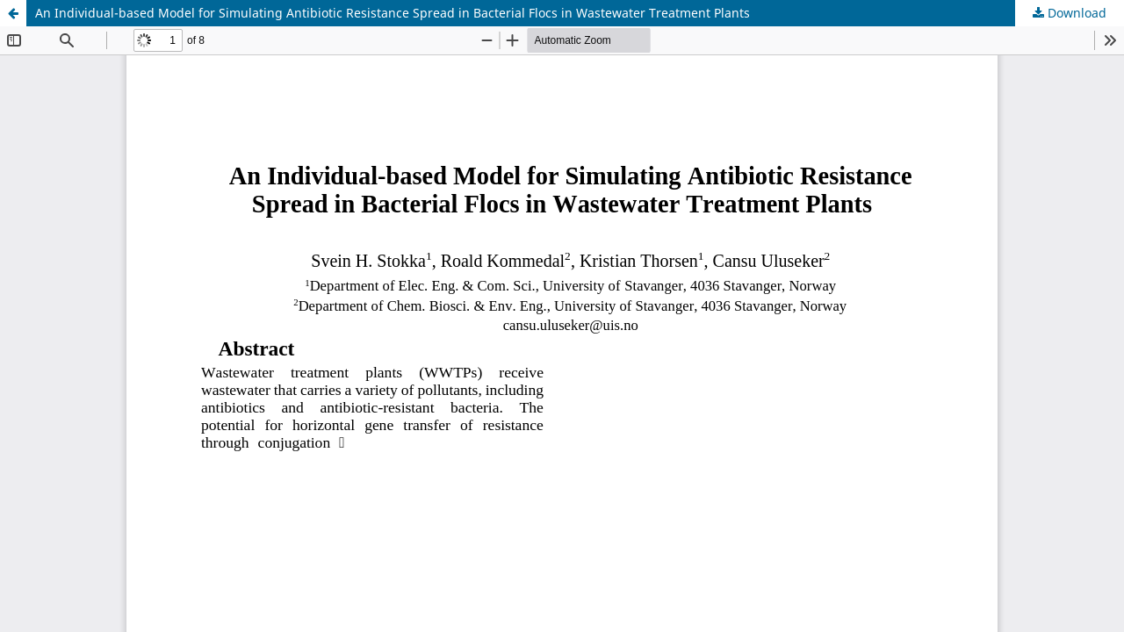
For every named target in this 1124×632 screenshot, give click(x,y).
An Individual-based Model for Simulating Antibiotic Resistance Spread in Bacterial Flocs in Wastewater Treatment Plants (392, 12)
